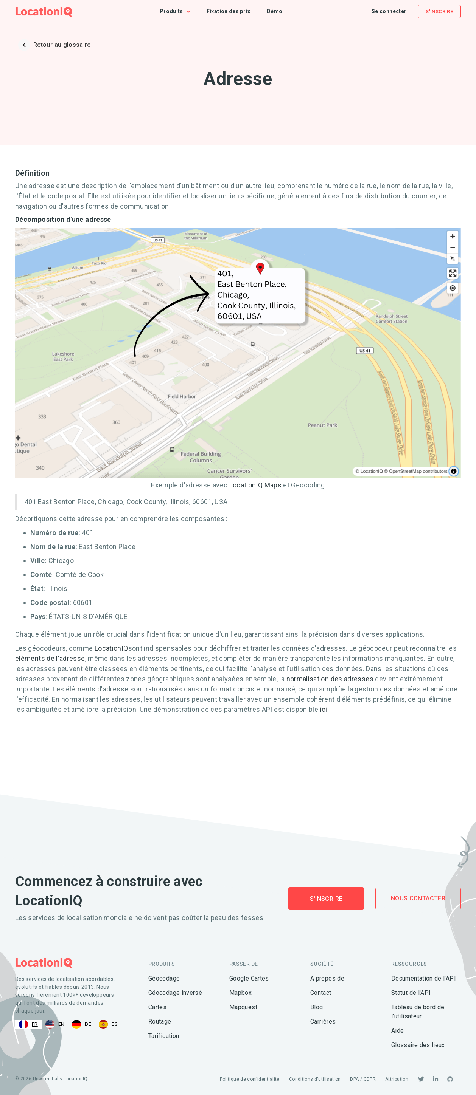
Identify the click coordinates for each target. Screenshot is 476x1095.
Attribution (396, 1079)
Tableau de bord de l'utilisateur (417, 1012)
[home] (44, 12)
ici (323, 709)
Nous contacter (418, 898)
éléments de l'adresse (50, 658)
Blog (316, 1007)
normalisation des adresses (329, 679)
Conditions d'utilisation (315, 1079)
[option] (55, 1024)
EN (55, 1024)
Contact (320, 992)
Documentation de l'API (423, 978)
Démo (274, 11)
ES (108, 1024)
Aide (397, 1030)
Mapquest (243, 1007)
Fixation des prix (228, 11)
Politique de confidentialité (250, 1079)
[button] (179, 11)
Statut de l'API (411, 992)
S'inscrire (439, 11)
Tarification (163, 1035)
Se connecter (389, 11)
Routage (159, 1021)
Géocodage (164, 978)
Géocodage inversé (175, 992)
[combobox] (28, 1024)
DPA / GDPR (363, 1079)
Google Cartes (249, 978)
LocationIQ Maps (256, 485)
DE (81, 1024)
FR (28, 1024)
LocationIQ (111, 648)
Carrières (323, 1021)
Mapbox (240, 992)
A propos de (327, 978)
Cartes (157, 1007)
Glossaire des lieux (418, 1045)
